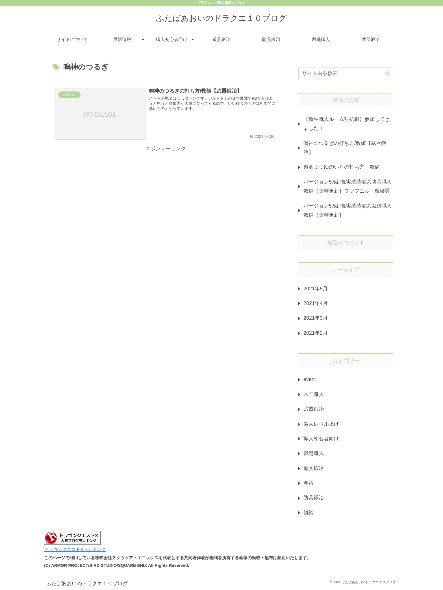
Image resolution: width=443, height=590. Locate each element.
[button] (387, 74)
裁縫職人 (313, 453)
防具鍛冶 (313, 497)
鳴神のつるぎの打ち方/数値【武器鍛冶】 (344, 147)
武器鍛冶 (313, 409)
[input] (345, 73)
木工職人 (313, 394)
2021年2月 (315, 333)
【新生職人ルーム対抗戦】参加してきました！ (346, 123)
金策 (308, 483)
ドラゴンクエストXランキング (75, 549)
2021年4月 (315, 303)
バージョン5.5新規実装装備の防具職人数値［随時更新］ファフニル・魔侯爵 (347, 186)
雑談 (308, 512)
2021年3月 (315, 318)
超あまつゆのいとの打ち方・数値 (341, 167)
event (309, 379)
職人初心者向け (321, 438)
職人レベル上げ (321, 424)
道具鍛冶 (313, 468)
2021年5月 (315, 288)
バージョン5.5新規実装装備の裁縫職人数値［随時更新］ (347, 210)
